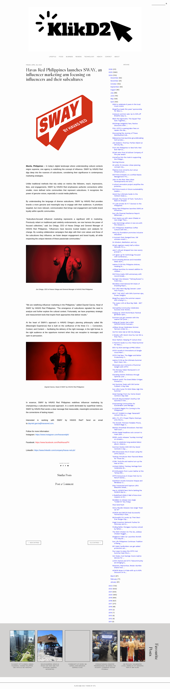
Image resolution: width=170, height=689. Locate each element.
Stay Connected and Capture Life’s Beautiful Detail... (125, 486)
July (112, 93)
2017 (111, 604)
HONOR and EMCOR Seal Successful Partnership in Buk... (126, 513)
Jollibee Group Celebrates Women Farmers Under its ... (125, 328)
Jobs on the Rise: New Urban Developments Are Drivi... (123, 180)
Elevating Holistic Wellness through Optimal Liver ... (125, 375)
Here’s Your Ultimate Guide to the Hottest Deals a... (125, 195)
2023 (111, 586)
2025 (111, 72)
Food (61, 56)
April (112, 102)
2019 (111, 598)
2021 (111, 592)
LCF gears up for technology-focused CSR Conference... (126, 256)
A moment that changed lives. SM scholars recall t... (125, 238)
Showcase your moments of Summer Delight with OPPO (126, 366)
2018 (111, 601)
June (112, 96)
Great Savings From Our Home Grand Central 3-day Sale (126, 395)
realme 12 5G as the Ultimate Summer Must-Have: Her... (127, 361)
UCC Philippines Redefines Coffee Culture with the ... (125, 229)
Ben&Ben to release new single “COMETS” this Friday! (124, 501)
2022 (111, 589)
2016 (111, 607)
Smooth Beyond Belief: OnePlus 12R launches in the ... (126, 400)
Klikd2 (76, 686)
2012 (111, 619)
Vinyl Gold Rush (118, 505)
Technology (89, 56)
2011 (110, 621)
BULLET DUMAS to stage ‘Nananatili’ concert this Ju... (126, 414)
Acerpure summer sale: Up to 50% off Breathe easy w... (126, 115)
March (112, 576)
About (117, 56)
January (113, 582)
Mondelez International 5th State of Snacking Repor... (126, 285)
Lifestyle (52, 56)
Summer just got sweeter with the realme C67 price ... (125, 318)
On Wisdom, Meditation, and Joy (124, 242)
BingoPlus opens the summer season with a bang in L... (126, 299)
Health (99, 56)
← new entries (33, 542)
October (113, 84)
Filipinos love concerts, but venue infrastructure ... (125, 171)
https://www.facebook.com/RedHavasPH (52, 442)
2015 (111, 610)
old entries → (95, 542)
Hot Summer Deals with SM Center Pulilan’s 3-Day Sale (125, 385)
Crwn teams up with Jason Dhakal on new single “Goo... (126, 219)
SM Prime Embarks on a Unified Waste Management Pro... (126, 176)
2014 (111, 613)
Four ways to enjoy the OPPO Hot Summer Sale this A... (125, 552)
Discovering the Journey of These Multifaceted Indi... (125, 134)
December (114, 78)
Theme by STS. (90, 686)
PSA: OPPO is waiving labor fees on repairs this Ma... (125, 129)
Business (69, 56)
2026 (111, 69)
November (114, 81)
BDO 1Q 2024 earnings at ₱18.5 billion (126, 348)
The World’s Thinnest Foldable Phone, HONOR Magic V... (126, 424)
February (113, 579)
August (113, 90)
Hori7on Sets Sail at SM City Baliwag (126, 332)
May (112, 99)
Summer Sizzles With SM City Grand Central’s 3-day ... (126, 448)
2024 (111, 75)
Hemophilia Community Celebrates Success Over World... (125, 309)
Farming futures (118, 162)
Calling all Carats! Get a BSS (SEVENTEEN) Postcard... (123, 323)
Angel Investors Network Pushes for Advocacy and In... (126, 523)
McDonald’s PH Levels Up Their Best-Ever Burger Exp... (126, 518)
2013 (111, 615)
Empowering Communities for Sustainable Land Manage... (123, 404)
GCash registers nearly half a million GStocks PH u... (125, 246)
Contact (108, 56)
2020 (111, 595)
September (115, 87)
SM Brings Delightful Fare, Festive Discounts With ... (125, 124)
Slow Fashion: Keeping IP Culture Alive (126, 340)
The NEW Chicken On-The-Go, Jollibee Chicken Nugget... (127, 533)
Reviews (78, 56)
